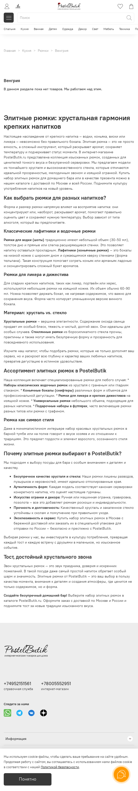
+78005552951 (56, 683)
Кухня (25, 29)
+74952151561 (17, 683)
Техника (124, 29)
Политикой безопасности (60, 767)
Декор (82, 29)
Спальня (9, 29)
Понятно (27, 779)
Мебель (108, 29)
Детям (53, 29)
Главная (10, 50)
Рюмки (43, 50)
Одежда (67, 29)
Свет (95, 29)
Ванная (39, 29)
